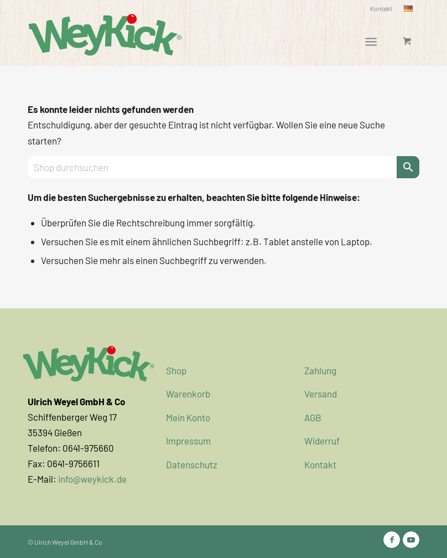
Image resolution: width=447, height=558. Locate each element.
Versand (320, 393)
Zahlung (320, 370)
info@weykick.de (92, 478)
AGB (312, 417)
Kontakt (381, 8)
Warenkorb (188, 393)
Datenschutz (191, 464)
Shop (176, 370)
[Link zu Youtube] (411, 539)
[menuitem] (381, 9)
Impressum (188, 440)
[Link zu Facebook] (391, 539)
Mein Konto (188, 417)
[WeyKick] (105, 34)
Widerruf (322, 440)
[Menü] (371, 41)
